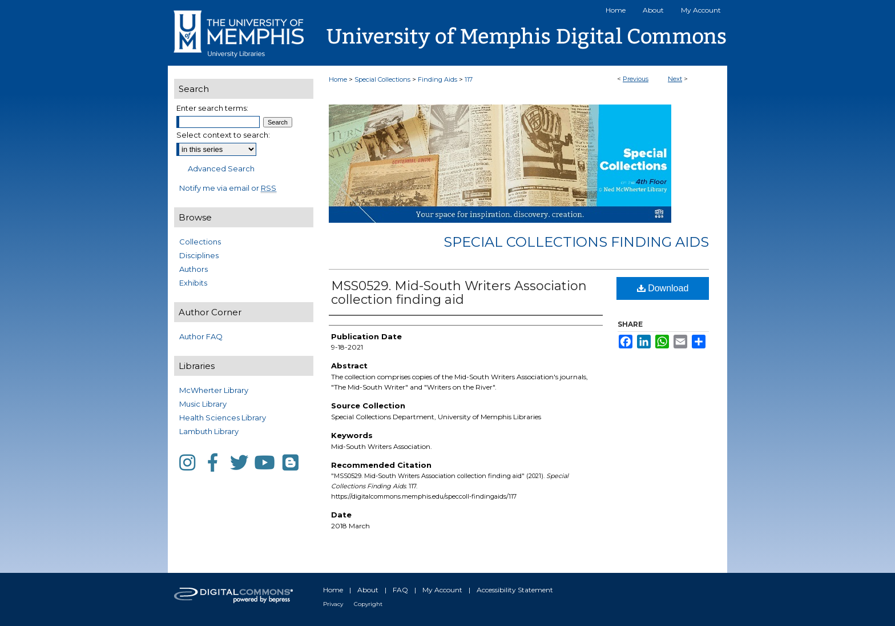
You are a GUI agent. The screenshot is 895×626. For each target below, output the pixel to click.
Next (675, 79)
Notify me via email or (227, 187)
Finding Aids (437, 79)
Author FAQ (201, 336)
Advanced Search (221, 168)
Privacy (333, 604)
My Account (442, 589)
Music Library (203, 403)
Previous (635, 79)
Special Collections (382, 79)
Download (663, 288)
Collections (200, 241)
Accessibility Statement (515, 589)
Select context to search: (223, 134)
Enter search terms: (212, 108)
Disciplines (199, 255)
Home (338, 79)
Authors (193, 269)
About (367, 589)
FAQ (400, 589)
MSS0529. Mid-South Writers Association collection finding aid (459, 292)
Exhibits (193, 282)
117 (469, 79)
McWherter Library (213, 390)
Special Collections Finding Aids (576, 242)
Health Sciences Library (222, 417)
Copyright (368, 604)
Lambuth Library (209, 431)
